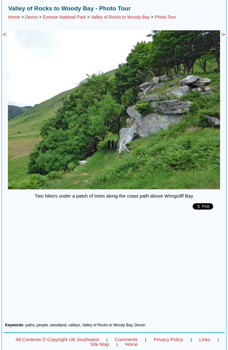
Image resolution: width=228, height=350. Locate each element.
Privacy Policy (168, 339)
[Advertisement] (114, 268)
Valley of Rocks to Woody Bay (120, 17)
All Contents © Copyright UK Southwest (57, 339)
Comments (126, 339)
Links (204, 339)
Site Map (99, 344)
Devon (31, 17)
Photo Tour (165, 17)
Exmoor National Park (64, 17)
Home (14, 17)
